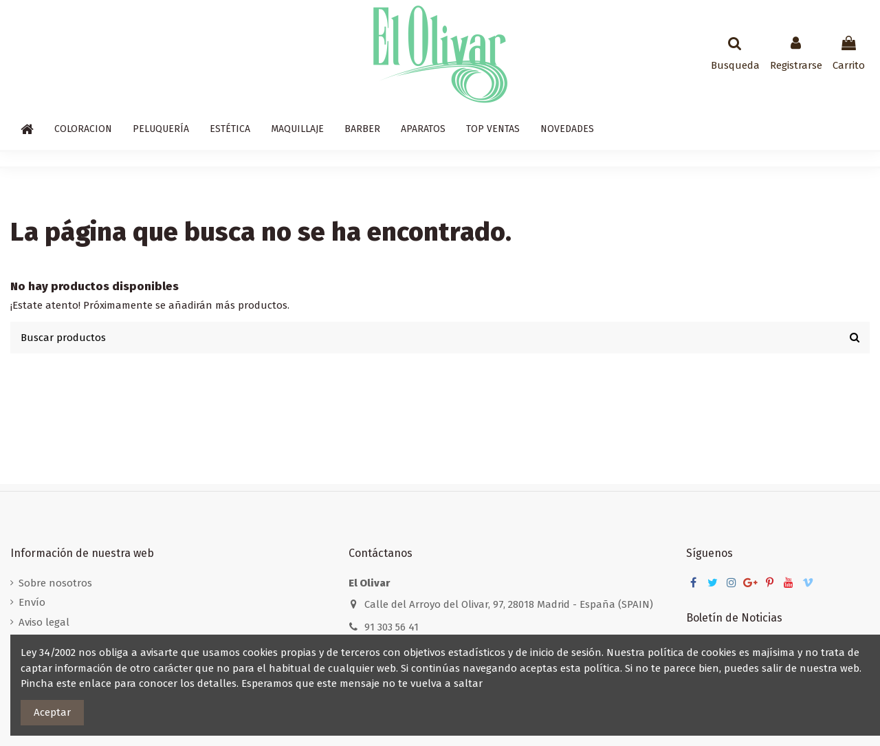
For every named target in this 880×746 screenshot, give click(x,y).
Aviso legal (44, 622)
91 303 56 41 (391, 627)
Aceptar (52, 712)
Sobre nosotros (55, 583)
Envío (32, 602)
